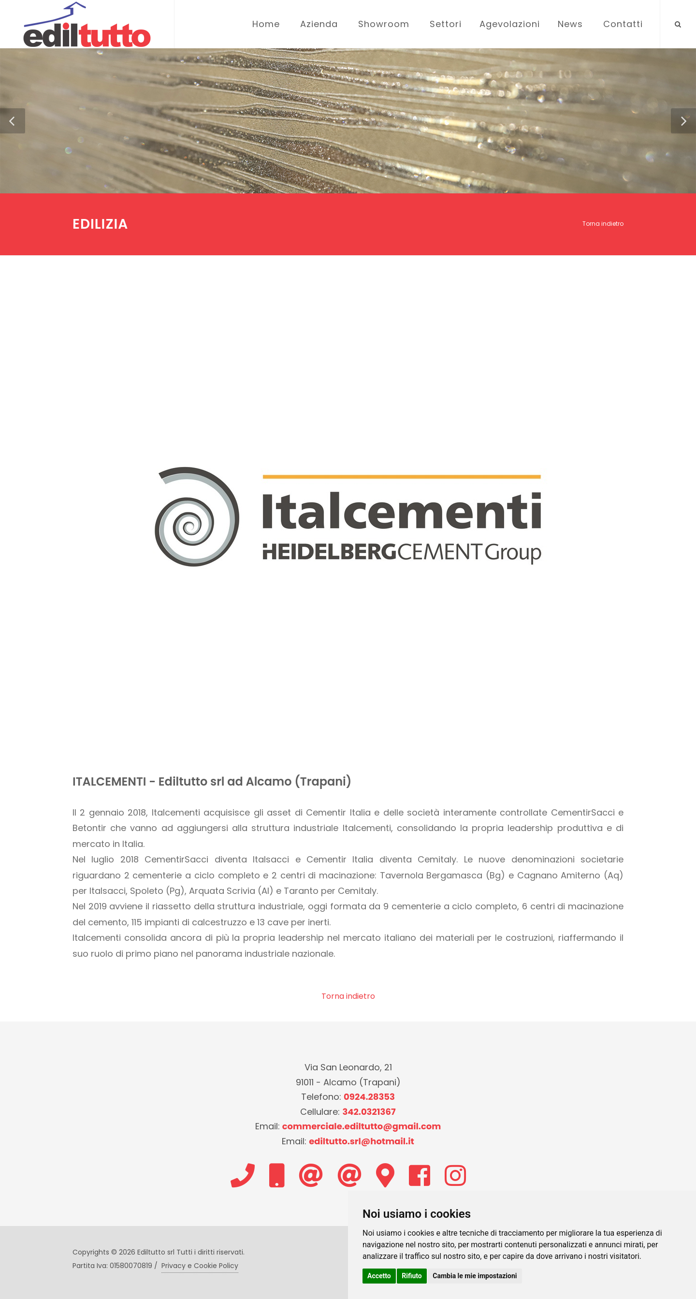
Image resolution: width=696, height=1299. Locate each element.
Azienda (319, 24)
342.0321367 (368, 1112)
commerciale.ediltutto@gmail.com (361, 1126)
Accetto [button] (379, 1276)
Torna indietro (603, 223)
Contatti (623, 24)
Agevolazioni (509, 24)
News (570, 24)
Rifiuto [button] (412, 1276)
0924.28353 (369, 1097)
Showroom (383, 24)
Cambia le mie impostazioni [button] (475, 1276)
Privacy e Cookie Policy (199, 1265)
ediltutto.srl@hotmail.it (361, 1141)
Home (266, 24)
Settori (446, 24)
